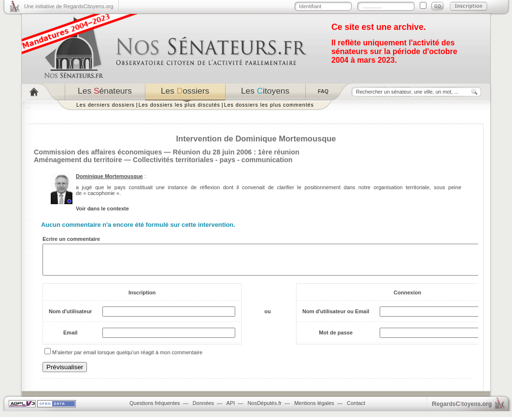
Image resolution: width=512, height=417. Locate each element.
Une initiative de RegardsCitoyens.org (69, 6)
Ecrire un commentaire (71, 239)
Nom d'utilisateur (70, 317)
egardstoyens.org (462, 409)
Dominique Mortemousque (109, 176)
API (231, 409)
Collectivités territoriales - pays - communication (213, 160)
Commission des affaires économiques (98, 152)
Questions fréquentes (154, 409)
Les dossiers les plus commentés (269, 105)
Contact (356, 409)
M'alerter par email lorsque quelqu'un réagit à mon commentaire (127, 358)
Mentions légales (314, 409)
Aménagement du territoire (78, 160)
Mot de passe (336, 338)
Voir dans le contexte (102, 208)
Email (70, 338)
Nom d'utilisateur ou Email (335, 317)
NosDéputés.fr (265, 409)
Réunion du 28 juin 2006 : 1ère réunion (236, 152)
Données (203, 409)
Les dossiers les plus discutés (179, 105)
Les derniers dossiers (105, 105)
